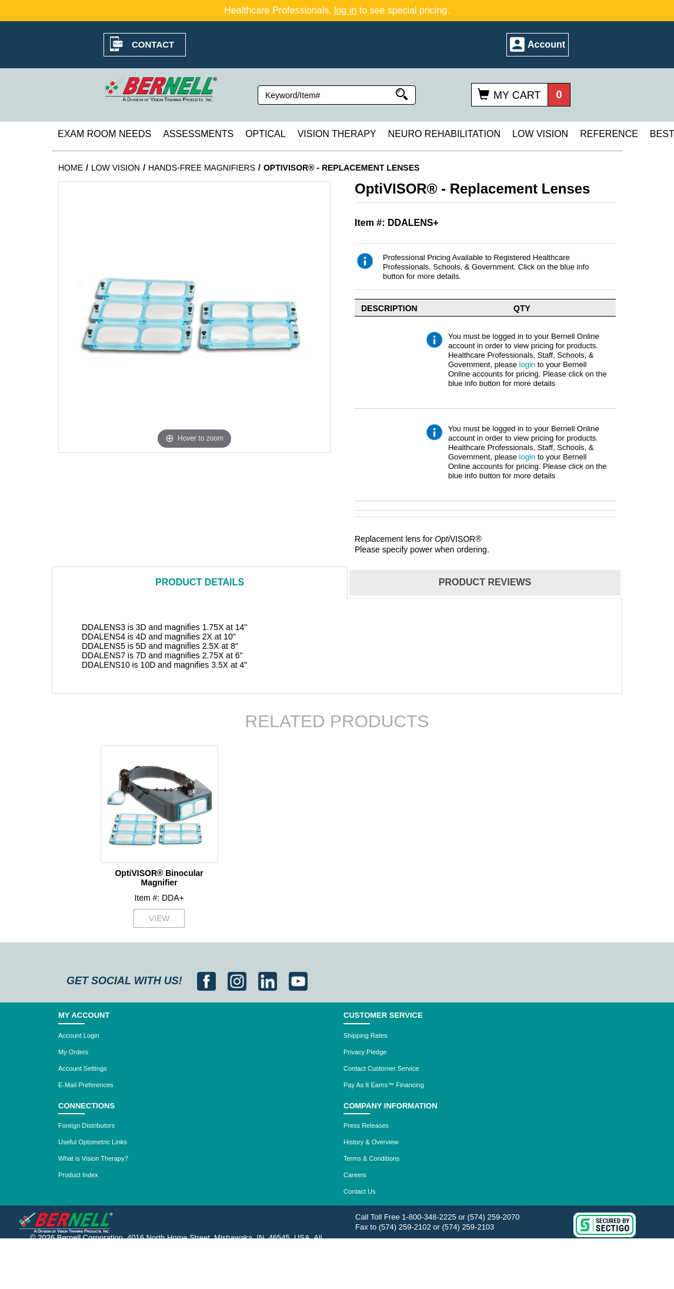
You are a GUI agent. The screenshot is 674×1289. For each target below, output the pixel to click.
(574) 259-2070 (494, 1217)
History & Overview (371, 1141)
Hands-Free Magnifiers (201, 167)
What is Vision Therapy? (93, 1158)
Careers (354, 1174)
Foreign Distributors (86, 1125)
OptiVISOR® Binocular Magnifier (159, 877)
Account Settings (82, 1068)
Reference (609, 134)
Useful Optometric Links (92, 1141)
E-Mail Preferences (86, 1084)
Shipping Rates (365, 1035)
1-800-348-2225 (429, 1217)
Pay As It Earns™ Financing (383, 1084)
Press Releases (366, 1125)
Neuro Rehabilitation (444, 134)
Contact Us (359, 1191)
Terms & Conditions (371, 1158)
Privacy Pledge (364, 1051)
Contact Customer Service (381, 1068)
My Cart (516, 95)
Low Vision (540, 134)
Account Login (78, 1035)
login (527, 364)
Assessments (198, 134)
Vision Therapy (337, 134)
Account (546, 44)
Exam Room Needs (104, 134)
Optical (265, 134)
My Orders (73, 1051)
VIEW (159, 918)
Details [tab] (199, 582)
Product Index (78, 1174)
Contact (153, 44)
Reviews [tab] (485, 582)
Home (70, 167)
